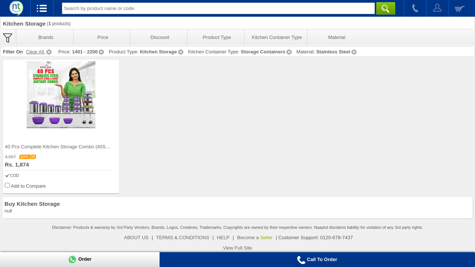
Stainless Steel (337, 52)
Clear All (39, 52)
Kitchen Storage (162, 52)
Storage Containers (267, 52)
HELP (223, 237)
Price (102, 37)
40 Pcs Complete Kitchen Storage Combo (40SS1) (59, 146)
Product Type (217, 37)
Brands (45, 37)
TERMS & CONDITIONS (182, 237)
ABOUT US (136, 237)
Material (336, 37)
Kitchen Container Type (277, 37)
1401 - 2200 (88, 52)
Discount (159, 37)
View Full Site (237, 248)
